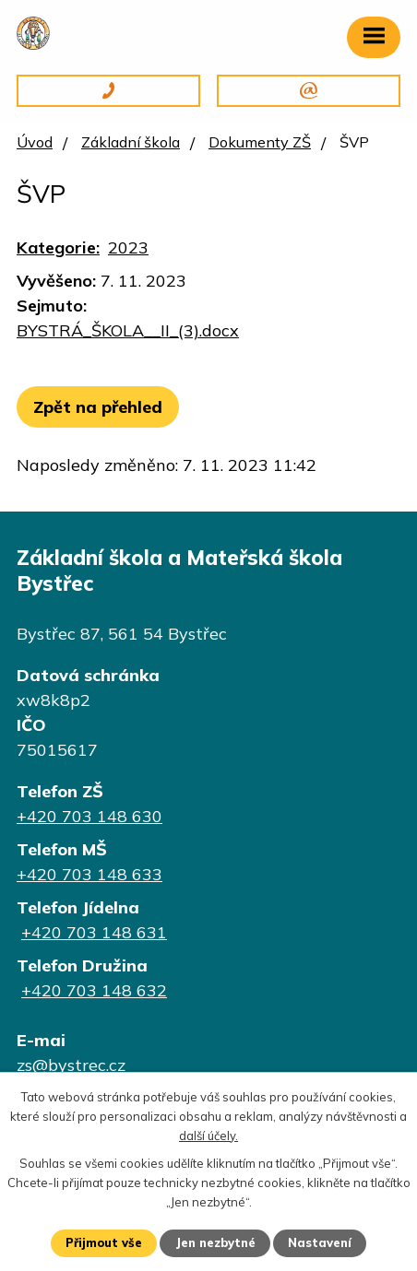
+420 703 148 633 (89, 874)
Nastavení (319, 1242)
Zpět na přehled (97, 407)
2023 (128, 247)
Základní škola (130, 142)
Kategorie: (58, 247)
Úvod (35, 142)
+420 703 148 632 (94, 990)
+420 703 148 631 (94, 932)
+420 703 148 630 (89, 816)
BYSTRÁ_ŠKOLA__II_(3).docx (128, 330)
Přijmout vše (104, 1242)
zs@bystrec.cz (71, 1065)
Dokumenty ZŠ (259, 142)
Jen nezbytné (215, 1242)
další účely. (208, 1135)
